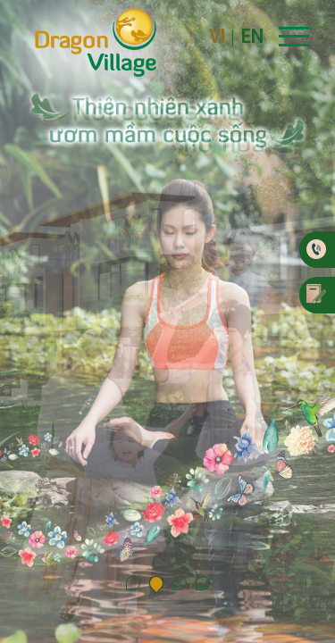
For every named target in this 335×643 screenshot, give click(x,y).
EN (252, 38)
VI (217, 38)
